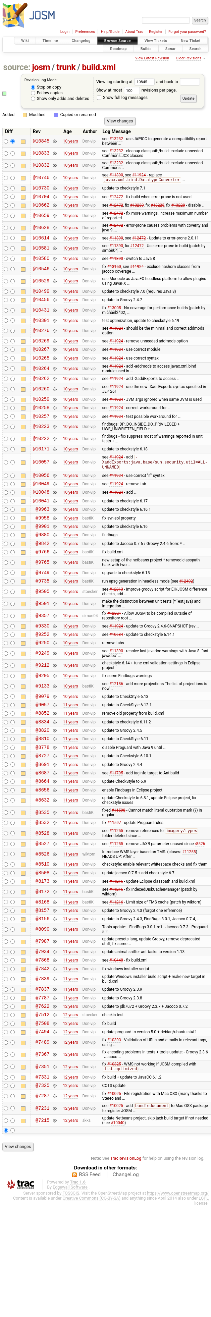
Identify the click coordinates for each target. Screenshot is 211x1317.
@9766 (42, 579)
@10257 (41, 431)
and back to (178, 81)
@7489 (42, 1105)
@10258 (41, 422)
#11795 (116, 816)
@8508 (42, 922)
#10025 (114, 1159)
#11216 (116, 932)
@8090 (42, 983)
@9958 (42, 541)
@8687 (42, 816)
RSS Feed (90, 1240)
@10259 (41, 412)
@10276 (41, 339)
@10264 (41, 380)
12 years (70, 1065)
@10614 (41, 242)
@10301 (41, 328)
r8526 (200, 891)
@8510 (42, 913)
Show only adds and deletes (60, 98)
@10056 (41, 493)
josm (41, 67)
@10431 (41, 317)
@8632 (42, 846)
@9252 (42, 665)
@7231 (42, 1174)
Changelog (81, 41)
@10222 (41, 454)
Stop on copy (46, 87)
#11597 (114, 869)
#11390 (116, 175)
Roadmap (118, 48)
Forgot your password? (187, 32)
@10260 (41, 401)
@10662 (41, 208)
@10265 (41, 369)
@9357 (42, 645)
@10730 (41, 189)
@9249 (42, 686)
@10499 (41, 297)
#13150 (114, 272)
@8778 (42, 787)
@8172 (42, 942)
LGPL (204, 1263)
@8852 (42, 749)
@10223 (41, 442)
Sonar (170, 48)
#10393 (114, 1103)
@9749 (42, 601)
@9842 (42, 569)
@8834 (42, 759)
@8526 (42, 902)
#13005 (114, 315)
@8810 (42, 778)
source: (17, 67)
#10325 (114, 1127)
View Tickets (156, 41)
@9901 (42, 550)
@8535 (42, 858)
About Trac (134, 32)
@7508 (42, 1085)
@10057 (41, 479)
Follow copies (47, 92)
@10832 (41, 165)
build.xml (98, 67)
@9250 (42, 675)
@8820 (42, 768)
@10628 (41, 231)
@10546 (41, 274)
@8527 (42, 891)
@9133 (42, 719)
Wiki (25, 41)
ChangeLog (126, 1240)
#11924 (139, 175)
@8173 (42, 932)
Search (195, 48)
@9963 (42, 531)
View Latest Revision (152, 58)
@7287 (42, 1161)
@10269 (41, 350)
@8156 (42, 972)
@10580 (41, 263)
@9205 (42, 709)
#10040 (117, 1188)
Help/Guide (110, 32)
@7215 (42, 1186)
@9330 (42, 656)
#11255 (116, 878)
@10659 (41, 219)
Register (155, 32)
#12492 (186, 610)
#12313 (116, 618)
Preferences (85, 32)
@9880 (42, 560)
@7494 (42, 1094)
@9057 (42, 740)
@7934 (42, 1006)
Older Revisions (188, 58)
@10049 (41, 503)
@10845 (41, 141)
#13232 (116, 138)
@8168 (42, 953)
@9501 (42, 633)
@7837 (42, 1047)
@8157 (42, 963)
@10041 (41, 522)
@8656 (42, 835)
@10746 (41, 178)
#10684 (116, 665)
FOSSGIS (70, 1258)
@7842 (42, 1025)
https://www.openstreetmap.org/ (178, 1258)
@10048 (41, 512)
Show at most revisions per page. (136, 90)
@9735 (42, 610)
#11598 (118, 856)
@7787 (42, 1056)
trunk (65, 67)
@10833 (41, 153)
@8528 (42, 880)
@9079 (42, 730)
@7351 (42, 1130)
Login (64, 32)
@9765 (42, 590)
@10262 (41, 390)
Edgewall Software (70, 1252)
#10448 (116, 1015)
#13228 (178, 208)
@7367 (42, 1117)
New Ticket (191, 41)
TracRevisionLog (126, 1223)
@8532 (42, 869)
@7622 (42, 1066)
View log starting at (126, 81)
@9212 (42, 698)
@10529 (41, 286)
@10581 (41, 253)
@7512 (42, 1075)
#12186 (116, 717)
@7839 (42, 1036)
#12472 (116, 198)
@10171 (41, 465)
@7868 (42, 1015)
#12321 (114, 643)
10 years (70, 141)
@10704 (41, 199)
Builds (146, 48)
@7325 (42, 1150)
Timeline (50, 41)
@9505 (42, 621)
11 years (70, 739)
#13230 (137, 208)
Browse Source (117, 41)
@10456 (41, 307)
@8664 (42, 825)
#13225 (157, 208)
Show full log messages (122, 97)
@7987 (42, 995)
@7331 (42, 1141)
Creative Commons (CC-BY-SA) (92, 1263)
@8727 (42, 797)
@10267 (41, 359)
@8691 (42, 807)
